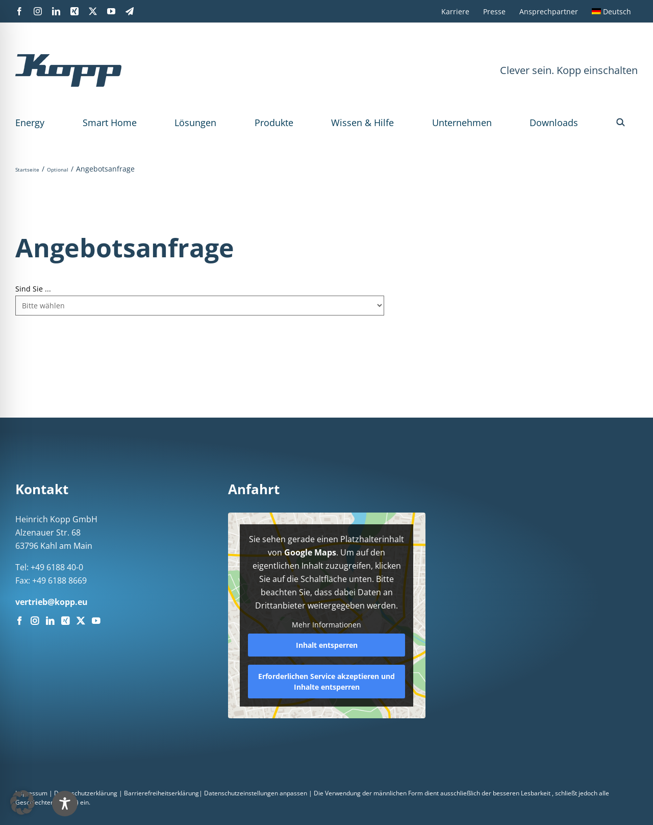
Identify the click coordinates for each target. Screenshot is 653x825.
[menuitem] (611, 11)
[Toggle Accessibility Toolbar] (347, 803)
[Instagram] (35, 621)
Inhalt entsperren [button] (326, 645)
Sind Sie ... (33, 289)
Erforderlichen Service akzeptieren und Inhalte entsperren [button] (326, 681)
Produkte (274, 122)
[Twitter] (81, 621)
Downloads (554, 122)
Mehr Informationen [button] (326, 624)
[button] (620, 122)
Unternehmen (462, 122)
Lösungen (195, 122)
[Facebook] (19, 621)
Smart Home (110, 122)
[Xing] (65, 621)
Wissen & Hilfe (362, 122)
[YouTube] (96, 621)
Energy (29, 122)
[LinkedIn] (50, 621)
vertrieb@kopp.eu (51, 602)
